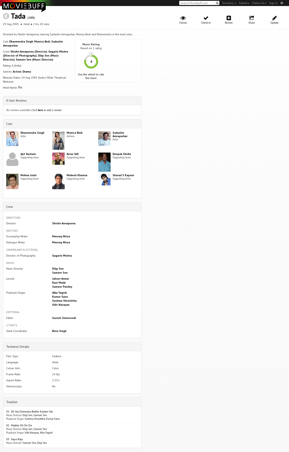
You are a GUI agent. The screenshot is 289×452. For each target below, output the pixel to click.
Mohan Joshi (28, 175)
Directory (229, 3)
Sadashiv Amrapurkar (120, 134)
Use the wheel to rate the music (91, 76)
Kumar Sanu (60, 296)
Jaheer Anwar (60, 278)
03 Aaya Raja (14, 439)
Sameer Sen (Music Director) (34, 59)
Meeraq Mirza (61, 236)
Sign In (273, 3)
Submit (244, 3)
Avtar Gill (72, 154)
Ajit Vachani (28, 154)
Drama (26, 71)
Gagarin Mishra (62, 255)
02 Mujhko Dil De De (19, 425)
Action (17, 71)
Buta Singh (59, 331)
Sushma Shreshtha (64, 300)
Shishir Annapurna (63, 223)
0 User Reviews (16, 100)
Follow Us (259, 3)
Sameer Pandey (62, 286)
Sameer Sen (60, 272)
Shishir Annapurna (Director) (28, 51)
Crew (9, 207)
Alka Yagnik (59, 292)
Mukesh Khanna (77, 175)
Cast (9, 124)
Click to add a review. (46, 110)
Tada (18, 16)
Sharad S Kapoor (123, 175)
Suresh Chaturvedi (64, 318)
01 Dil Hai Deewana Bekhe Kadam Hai (29, 411)
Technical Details (17, 347)
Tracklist (12, 402)
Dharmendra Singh (21, 41)
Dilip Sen (58, 268)
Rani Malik (59, 282)
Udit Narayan (60, 304)
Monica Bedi (42, 41)
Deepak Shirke (122, 154)
